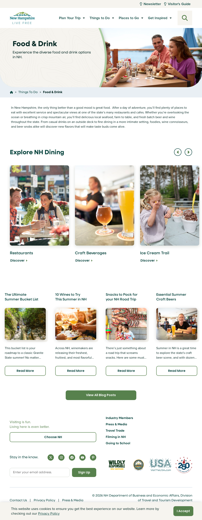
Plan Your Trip (69, 18)
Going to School (118, 443)
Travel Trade (115, 430)
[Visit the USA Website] (160, 465)
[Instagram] (61, 457)
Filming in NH (116, 437)
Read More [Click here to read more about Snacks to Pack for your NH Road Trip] (126, 370)
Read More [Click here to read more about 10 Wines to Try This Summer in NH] (75, 370)
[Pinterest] (93, 457)
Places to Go (129, 18)
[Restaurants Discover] (39, 216)
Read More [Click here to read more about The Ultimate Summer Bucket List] (25, 370)
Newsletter (150, 4)
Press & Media (116, 424)
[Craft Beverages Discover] (104, 216)
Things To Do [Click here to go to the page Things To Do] (28, 92)
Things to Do (100, 18)
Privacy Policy (44, 500)
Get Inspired (157, 18)
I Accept (183, 511)
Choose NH (53, 437)
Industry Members (119, 418)
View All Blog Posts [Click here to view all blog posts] (101, 395)
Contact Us (18, 500)
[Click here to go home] (11, 92)
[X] (51, 457)
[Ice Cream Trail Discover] (169, 216)
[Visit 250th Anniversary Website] (183, 465)
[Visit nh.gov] (138, 465)
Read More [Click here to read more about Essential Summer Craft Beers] (176, 370)
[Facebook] (72, 457)
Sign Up (84, 472)
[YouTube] (82, 457)
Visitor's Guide (177, 4)
